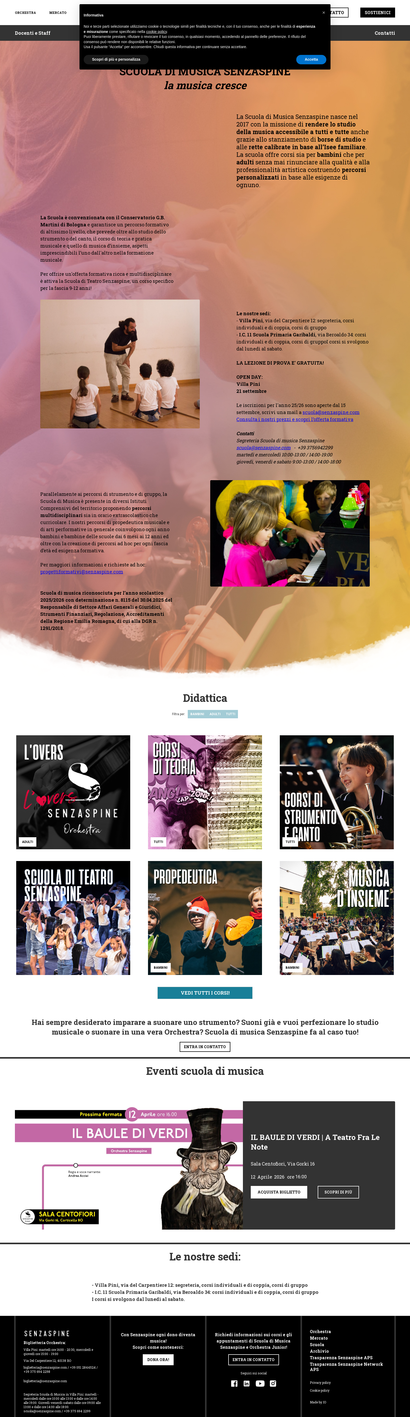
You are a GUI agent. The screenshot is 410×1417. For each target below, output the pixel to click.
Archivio (319, 1351)
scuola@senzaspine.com (331, 412)
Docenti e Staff (32, 33)
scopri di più (338, 1192)
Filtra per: (178, 714)
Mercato (57, 12)
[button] (324, 12)
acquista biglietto (279, 1192)
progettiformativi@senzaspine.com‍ (81, 572)
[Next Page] (205, 993)
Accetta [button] (311, 59)
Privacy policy (320, 1382)
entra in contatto (205, 1046)
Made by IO (318, 1402)
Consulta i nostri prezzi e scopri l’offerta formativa (294, 419)
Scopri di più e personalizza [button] (116, 59)
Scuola (317, 1344)
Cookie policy (319, 1390)
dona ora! (158, 1359)
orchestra (25, 12)
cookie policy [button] (156, 32)
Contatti (385, 33)
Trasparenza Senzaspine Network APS (346, 1367)
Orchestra (320, 1331)
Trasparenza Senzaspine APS (341, 1357)
